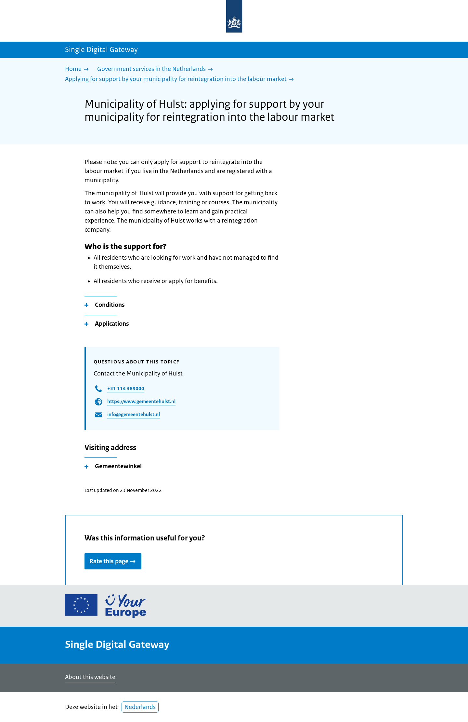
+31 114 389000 (125, 388)
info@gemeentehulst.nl (133, 414)
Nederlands (140, 707)
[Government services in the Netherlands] (156, 69)
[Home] (78, 69)
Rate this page (112, 561)
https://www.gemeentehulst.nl (141, 401)
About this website (90, 677)
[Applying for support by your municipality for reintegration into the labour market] (181, 80)
